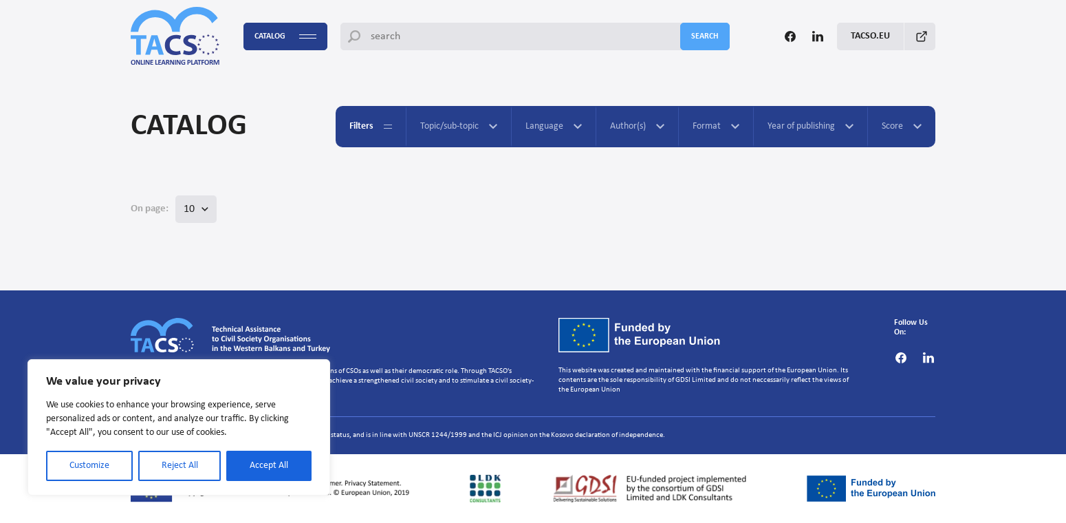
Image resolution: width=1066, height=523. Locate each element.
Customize (89, 465)
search (705, 36)
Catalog (285, 36)
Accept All (269, 465)
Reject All (180, 465)
